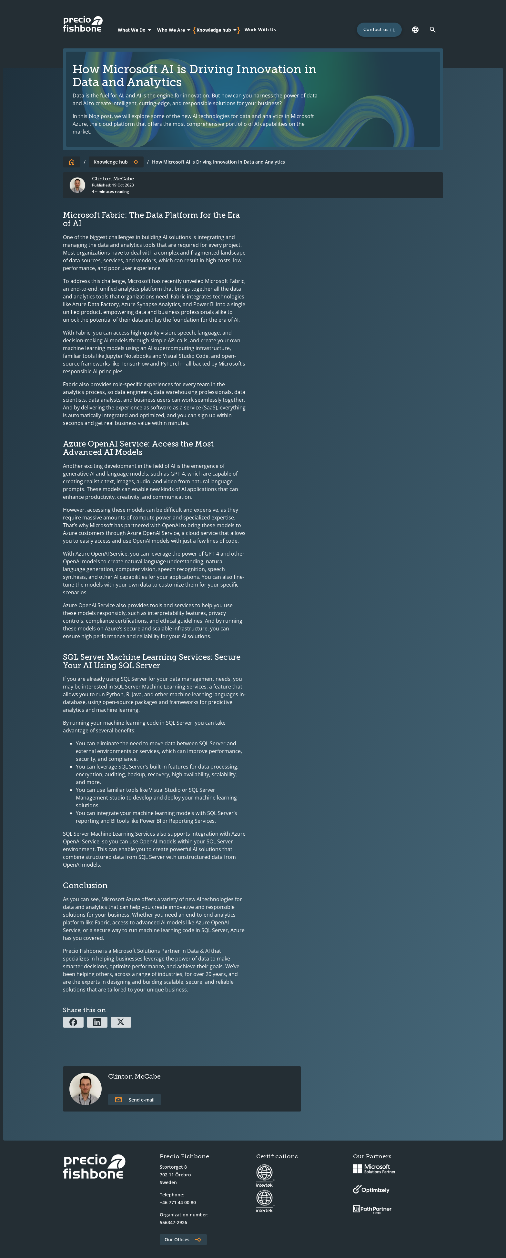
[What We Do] (135, 30)
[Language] (415, 30)
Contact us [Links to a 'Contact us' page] (376, 29)
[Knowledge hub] (218, 30)
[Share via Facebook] (73, 1022)
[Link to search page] (433, 30)
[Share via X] (121, 1022)
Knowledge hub (111, 162)
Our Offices (177, 1239)
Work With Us (260, 29)
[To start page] (71, 161)
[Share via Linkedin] (97, 1022)
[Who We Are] (175, 30)
